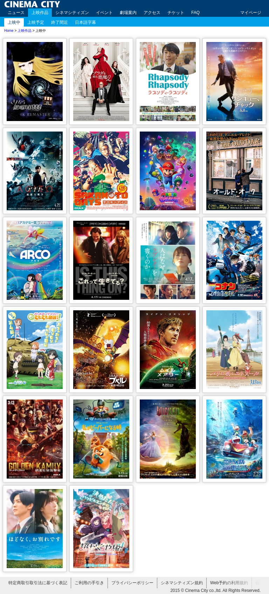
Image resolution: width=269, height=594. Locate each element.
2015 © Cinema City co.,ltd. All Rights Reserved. (215, 590)
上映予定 (35, 22)
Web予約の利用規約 (229, 582)
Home (9, 31)
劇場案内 (128, 12)
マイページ (250, 12)
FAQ (195, 12)
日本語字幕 (85, 22)
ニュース (16, 12)
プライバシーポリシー (132, 582)
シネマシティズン (72, 12)
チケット (175, 12)
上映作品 (40, 12)
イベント (104, 12)
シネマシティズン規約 (182, 582)
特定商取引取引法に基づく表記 (37, 582)
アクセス (152, 12)
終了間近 (59, 22)
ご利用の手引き (89, 582)
